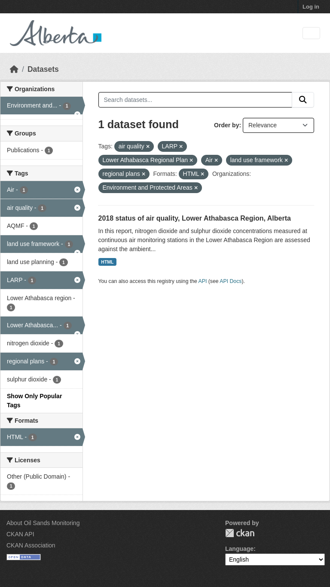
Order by (226, 125)
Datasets (43, 69)
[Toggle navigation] (311, 33)
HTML (107, 261)
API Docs (230, 281)
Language (239, 548)
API (203, 281)
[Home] (14, 69)
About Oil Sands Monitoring (42, 522)
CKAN (239, 533)
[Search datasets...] (195, 100)
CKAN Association (30, 545)
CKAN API (20, 534)
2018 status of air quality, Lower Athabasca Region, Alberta (194, 218)
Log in (310, 6)
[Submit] (303, 100)
